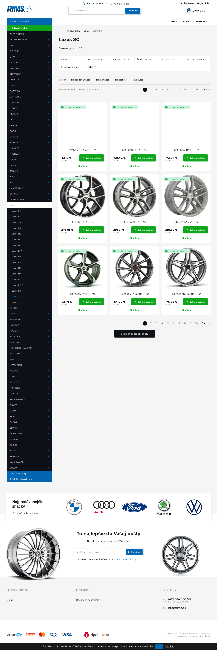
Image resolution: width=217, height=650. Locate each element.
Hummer (14, 148)
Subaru (14, 439)
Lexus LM (16, 256)
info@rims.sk (178, 608)
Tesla (13, 450)
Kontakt (201, 21)
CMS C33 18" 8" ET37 (186, 150)
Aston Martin (18, 39)
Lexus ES (16, 216)
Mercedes (16, 342)
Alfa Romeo (17, 34)
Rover (13, 405)
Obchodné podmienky (88, 600)
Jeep (12, 176)
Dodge (14, 108)
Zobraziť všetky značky (25, 513)
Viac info (169, 646)
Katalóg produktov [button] (20, 21)
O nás (173, 21)
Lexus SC (16, 296)
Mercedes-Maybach (21, 348)
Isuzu (13, 165)
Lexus (13, 205)
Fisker (13, 125)
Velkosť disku (119, 59)
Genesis (14, 136)
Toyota (14, 456)
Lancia (14, 194)
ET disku (166, 59)
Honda (14, 142)
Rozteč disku (194, 59)
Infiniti (14, 159)
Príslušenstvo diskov (21, 479)
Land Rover (17, 199)
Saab (13, 410)
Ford (13, 131)
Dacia (13, 85)
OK (159, 646)
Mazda (14, 331)
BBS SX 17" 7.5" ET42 (186, 222)
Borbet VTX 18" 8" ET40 (134, 293)
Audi (12, 45)
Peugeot (15, 382)
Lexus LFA (17, 251)
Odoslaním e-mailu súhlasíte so (108, 559)
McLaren (15, 336)
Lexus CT (16, 211)
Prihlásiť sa (134, 552)
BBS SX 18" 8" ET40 (134, 222)
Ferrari (14, 114)
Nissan (14, 371)
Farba (89, 66)
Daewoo (15, 91)
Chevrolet (16, 68)
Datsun (14, 102)
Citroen (14, 79)
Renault (15, 393)
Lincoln (14, 308)
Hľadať (133, 10)
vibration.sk (205, 636)
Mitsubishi (16, 365)
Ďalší (204, 89)
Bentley (15, 51)
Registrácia (203, 3)
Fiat (12, 119)
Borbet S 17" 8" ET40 (82, 293)
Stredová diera (69, 66)
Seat (13, 416)
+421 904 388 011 (97, 3)
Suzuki (13, 445)
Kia (11, 182)
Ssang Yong (17, 433)
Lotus (13, 313)
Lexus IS (16, 239)
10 (196, 89)
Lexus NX (16, 273)
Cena (64, 59)
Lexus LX (16, 268)
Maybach (15, 325)
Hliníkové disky (18, 28)
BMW (13, 57)
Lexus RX (16, 291)
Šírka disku (143, 59)
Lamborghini (17, 188)
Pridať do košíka (91, 158)
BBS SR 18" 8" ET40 (82, 222)
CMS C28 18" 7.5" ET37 (82, 150)
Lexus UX (16, 302)
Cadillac (15, 62)
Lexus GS (16, 222)
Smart (13, 428)
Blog (186, 21)
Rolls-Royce (17, 399)
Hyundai (15, 154)
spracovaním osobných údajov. (124, 559)
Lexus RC (16, 279)
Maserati (15, 319)
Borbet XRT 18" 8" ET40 (186, 293)
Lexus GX (16, 228)
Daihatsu (15, 97)
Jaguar (14, 171)
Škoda (13, 422)
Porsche (15, 388)
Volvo (13, 468)
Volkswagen (17, 462)
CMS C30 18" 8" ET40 (134, 150)
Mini (12, 359)
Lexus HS (16, 234)
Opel (13, 376)
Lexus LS (16, 262)
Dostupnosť (93, 59)
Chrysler (15, 74)
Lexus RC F (17, 285)
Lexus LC (16, 245)
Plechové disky (18, 473)
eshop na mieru (184, 636)
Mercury (15, 353)
